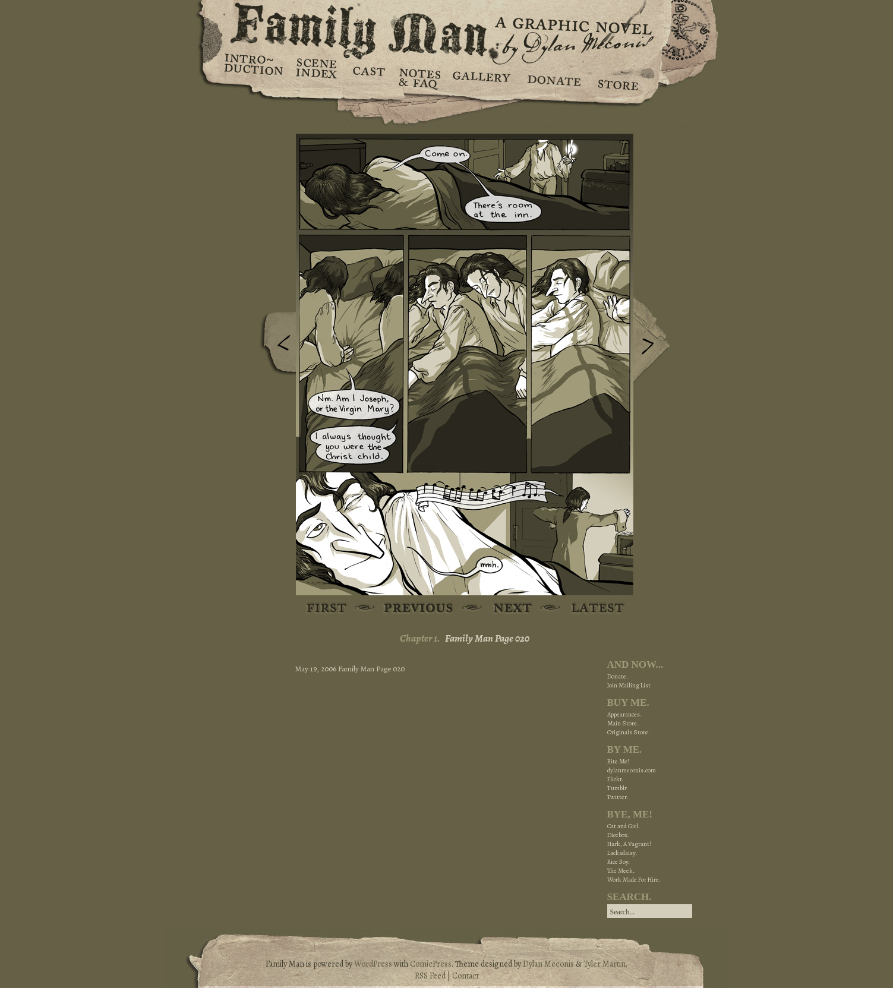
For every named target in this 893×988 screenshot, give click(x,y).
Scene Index (317, 77)
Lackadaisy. (622, 852)
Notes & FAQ (418, 77)
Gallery (481, 77)
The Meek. (621, 870)
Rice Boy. (618, 861)
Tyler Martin (604, 964)
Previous (275, 346)
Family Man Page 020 (487, 638)
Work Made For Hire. (634, 879)
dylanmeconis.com (631, 770)
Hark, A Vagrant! (629, 843)
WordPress (373, 964)
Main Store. (623, 723)
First (327, 608)
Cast (368, 77)
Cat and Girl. (623, 826)
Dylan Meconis (548, 964)
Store (617, 77)
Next (654, 340)
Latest (590, 608)
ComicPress (431, 964)
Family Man (447, 28)
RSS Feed (430, 975)
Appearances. (624, 714)
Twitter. (617, 797)
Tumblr (617, 788)
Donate (552, 77)
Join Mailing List (629, 685)
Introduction (253, 68)
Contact (465, 975)
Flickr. (615, 779)
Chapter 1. (420, 638)
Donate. (617, 676)
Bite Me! (618, 761)
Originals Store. (628, 732)
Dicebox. (618, 835)
